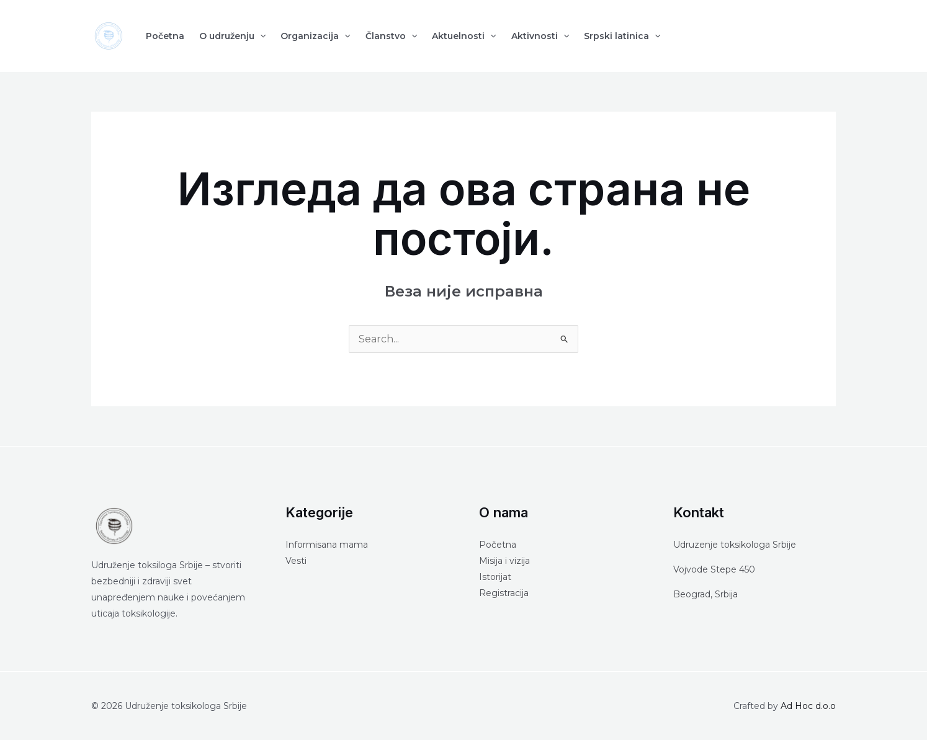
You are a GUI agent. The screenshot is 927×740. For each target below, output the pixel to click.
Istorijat (495, 576)
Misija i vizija (504, 560)
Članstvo (391, 36)
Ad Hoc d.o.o (808, 705)
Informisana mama (326, 544)
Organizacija (315, 36)
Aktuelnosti (464, 36)
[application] (260, 36)
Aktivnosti (540, 36)
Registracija (504, 593)
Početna (165, 36)
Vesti (296, 560)
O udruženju (232, 36)
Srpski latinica (622, 36)
